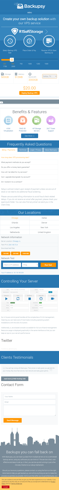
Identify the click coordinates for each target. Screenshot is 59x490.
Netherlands (15, 232)
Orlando (15, 222)
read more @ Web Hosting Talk (15, 379)
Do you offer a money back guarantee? (15, 167)
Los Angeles (15, 227)
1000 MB (25, 253)
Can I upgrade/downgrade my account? (15, 177)
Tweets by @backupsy (9, 349)
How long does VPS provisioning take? (15, 157)
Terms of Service (16, 483)
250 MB (15, 253)
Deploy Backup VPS (29, 93)
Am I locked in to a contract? (11, 182)
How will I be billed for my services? (14, 172)
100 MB (6, 253)
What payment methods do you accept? (16, 162)
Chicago (15, 218)
